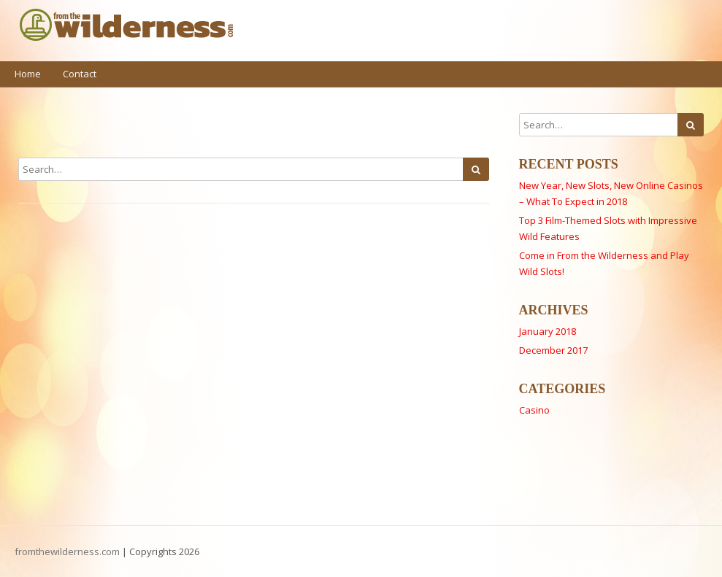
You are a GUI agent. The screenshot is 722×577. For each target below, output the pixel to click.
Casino (534, 410)
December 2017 (553, 350)
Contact (79, 73)
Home (28, 73)
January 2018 (547, 331)
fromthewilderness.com (67, 551)
